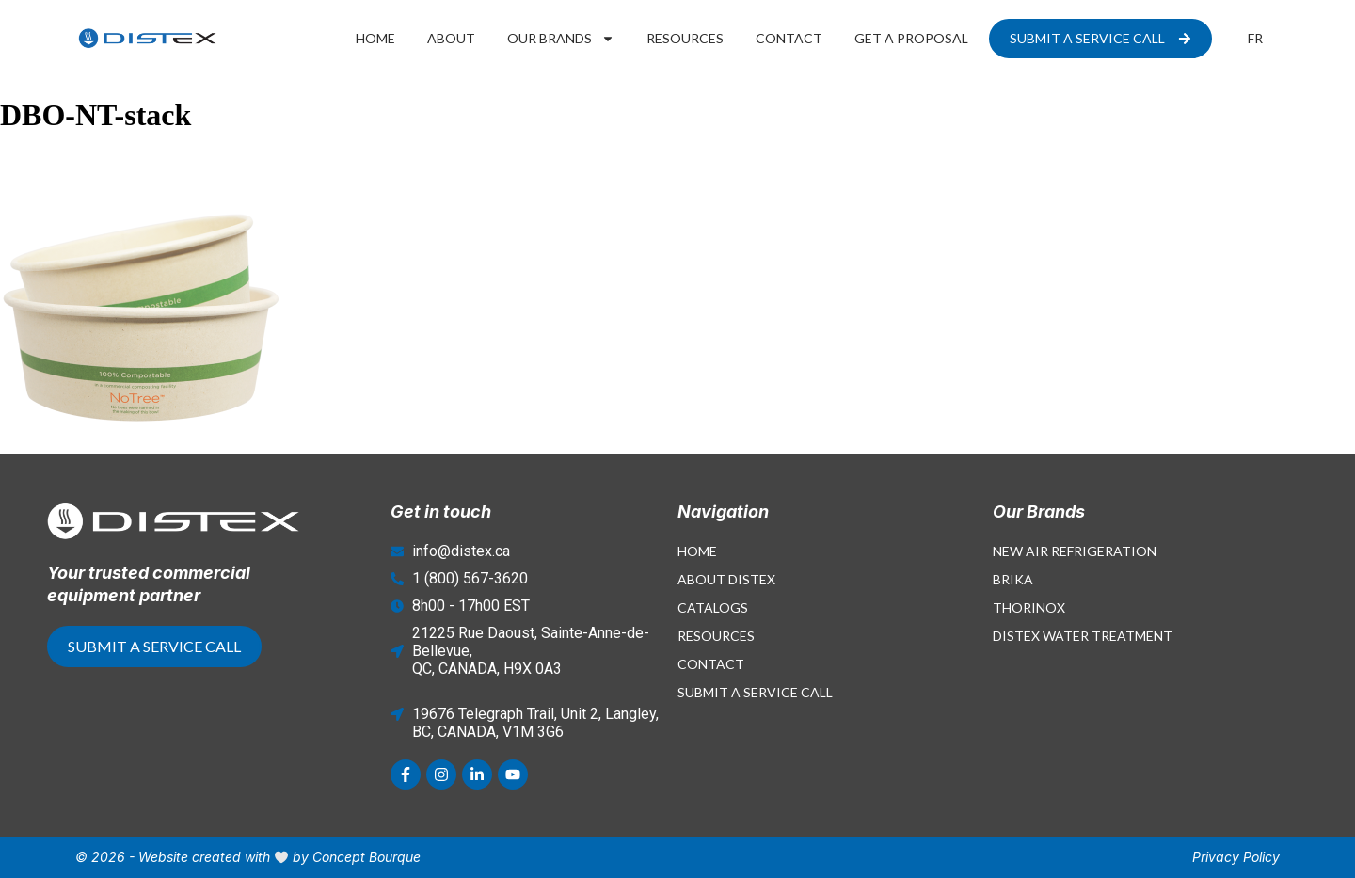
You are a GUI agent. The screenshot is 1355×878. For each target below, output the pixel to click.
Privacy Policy (1236, 857)
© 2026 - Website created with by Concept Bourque (248, 857)
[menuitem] (1255, 38)
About (451, 38)
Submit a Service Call (755, 692)
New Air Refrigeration (1074, 551)
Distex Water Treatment (1082, 636)
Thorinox (1029, 607)
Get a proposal (911, 38)
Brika (1013, 579)
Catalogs (713, 607)
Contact (789, 38)
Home (375, 38)
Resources (685, 38)
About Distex (726, 579)
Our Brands (560, 38)
